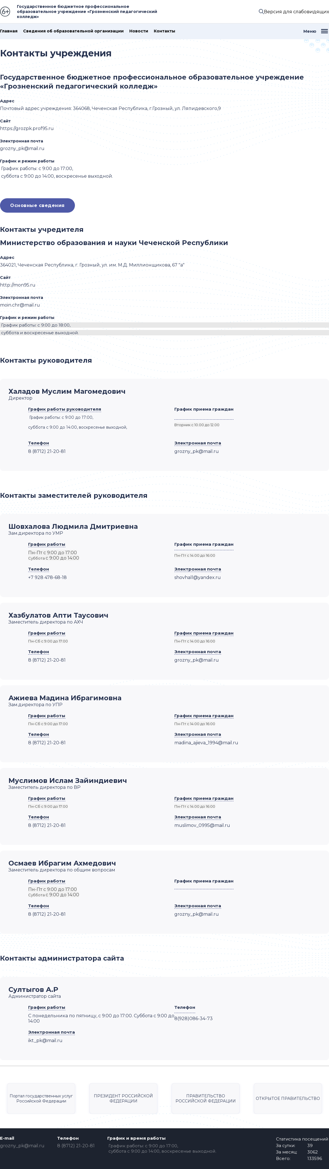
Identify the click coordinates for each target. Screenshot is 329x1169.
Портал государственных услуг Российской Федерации (41, 1098)
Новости (138, 31)
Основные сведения (37, 205)
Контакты (164, 31)
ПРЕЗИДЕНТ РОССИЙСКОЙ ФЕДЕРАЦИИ (123, 1098)
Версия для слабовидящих (296, 11)
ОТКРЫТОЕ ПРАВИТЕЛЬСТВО (288, 1098)
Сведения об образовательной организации (73, 31)
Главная (8, 31)
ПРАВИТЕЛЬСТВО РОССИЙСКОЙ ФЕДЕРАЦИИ (205, 1098)
